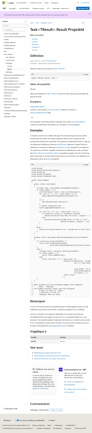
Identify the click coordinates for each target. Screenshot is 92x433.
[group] (60, 231)
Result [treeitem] (9, 69)
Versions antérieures (38, 425)
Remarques (35, 44)
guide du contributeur (40, 388)
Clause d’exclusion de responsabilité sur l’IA (16, 425)
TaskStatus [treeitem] (7, 108)
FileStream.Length (63, 147)
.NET (37, 23)
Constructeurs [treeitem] (10, 60)
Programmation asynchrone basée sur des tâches (52, 356)
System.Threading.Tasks (49, 61)
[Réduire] (25, 21)
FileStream (63, 144)
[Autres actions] (88, 23)
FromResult (55, 153)
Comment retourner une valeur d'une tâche (49, 358)
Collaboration (58, 425)
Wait (75, 309)
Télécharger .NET (82, 8)
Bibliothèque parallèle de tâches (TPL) (47, 353)
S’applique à (35, 47)
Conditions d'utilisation (43, 428)
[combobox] (15, 25)
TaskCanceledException (38, 112)
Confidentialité (69, 425)
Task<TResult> (60, 69)
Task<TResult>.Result (41, 153)
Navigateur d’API (46, 23)
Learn (32, 23)
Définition (35, 39)
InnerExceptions (54, 110)
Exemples (35, 42)
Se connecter (85, 3)
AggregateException (37, 106)
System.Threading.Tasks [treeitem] (11, 34)
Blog (49, 425)
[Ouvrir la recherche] (78, 3)
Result (49, 159)
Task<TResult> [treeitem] (10, 57)
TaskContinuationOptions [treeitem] (12, 87)
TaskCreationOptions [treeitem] (10, 90)
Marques (67, 428)
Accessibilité (57, 428)
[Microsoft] (3, 2)
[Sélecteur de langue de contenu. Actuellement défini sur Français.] (7, 420)
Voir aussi (35, 50)
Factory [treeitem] (9, 66)
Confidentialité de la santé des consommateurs (17, 428)
